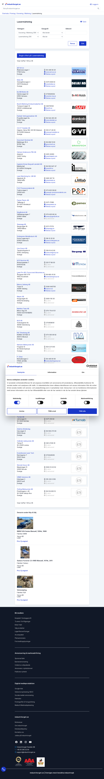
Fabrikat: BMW (22, 534)
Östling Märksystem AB (25, 489)
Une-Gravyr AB (22, 248)
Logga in (94, 4)
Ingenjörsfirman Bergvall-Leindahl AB (29, 164)
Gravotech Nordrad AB (25, 140)
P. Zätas (20, 357)
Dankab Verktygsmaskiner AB (27, 116)
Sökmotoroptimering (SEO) (24, 692)
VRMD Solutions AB (23, 477)
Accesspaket (19, 635)
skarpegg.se (49, 228)
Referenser (18, 722)
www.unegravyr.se (51, 252)
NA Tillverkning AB (23, 333)
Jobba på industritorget (23, 735)
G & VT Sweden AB (23, 128)
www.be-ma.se (50, 96)
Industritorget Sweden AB (25, 747)
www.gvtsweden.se (51, 132)
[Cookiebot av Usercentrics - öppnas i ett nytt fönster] (88, 366)
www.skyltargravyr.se (52, 361)
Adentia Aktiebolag (23, 429)
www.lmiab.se (49, 180)
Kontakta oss (19, 732)
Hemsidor (18, 698)
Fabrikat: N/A (21, 592)
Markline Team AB (23, 308)
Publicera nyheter (21, 672)
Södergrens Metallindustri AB (27, 236)
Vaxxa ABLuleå (20, 537)
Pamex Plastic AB (23, 200)
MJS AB (19, 320)
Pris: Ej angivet (22, 541)
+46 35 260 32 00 (22, 749)
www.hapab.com (50, 156)
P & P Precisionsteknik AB (25, 188)
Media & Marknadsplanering (24, 705)
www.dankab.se (50, 120)
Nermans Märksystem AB (25, 345)
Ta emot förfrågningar (22, 621)
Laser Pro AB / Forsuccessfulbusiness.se (30, 272)
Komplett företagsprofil (23, 618)
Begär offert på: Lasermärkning (31, 55)
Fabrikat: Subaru (22, 563)
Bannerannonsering (21, 662)
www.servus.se (50, 72)
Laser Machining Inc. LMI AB (26, 176)
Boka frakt (18, 625)
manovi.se (48, 289)
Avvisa (21, 411)
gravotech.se (49, 144)
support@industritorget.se (25, 752)
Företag (12, 13)
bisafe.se (48, 108)
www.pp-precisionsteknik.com (55, 192)
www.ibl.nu (48, 168)
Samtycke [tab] (21, 372)
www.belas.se (49, 84)
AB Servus (20, 68)
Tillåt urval (52, 411)
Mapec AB (20, 296)
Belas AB (20, 80)
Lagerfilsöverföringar (22, 631)
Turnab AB (20, 417)
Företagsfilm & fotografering (25, 702)
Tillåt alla (82, 411)
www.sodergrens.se (51, 240)
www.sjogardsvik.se (51, 216)
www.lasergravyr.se (51, 276)
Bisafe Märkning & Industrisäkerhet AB (30, 104)
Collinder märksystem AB (25, 441)
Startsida (5, 13)
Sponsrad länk (20, 658)
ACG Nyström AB (23, 260)
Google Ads (19, 688)
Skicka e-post (49, 74)
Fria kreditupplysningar (22, 641)
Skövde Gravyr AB (23, 465)
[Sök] (98, 8)
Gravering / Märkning (24, 13)
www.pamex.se (50, 204)
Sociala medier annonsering (24, 695)
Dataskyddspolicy (21, 729)
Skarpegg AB (21, 224)
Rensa (72, 43)
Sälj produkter (19, 628)
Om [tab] (83, 372)
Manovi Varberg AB (23, 284)
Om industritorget (21, 725)
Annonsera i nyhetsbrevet (23, 668)
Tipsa (83, 22)
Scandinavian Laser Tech (25, 453)
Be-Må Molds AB (22, 92)
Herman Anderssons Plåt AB (26, 152)
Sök (82, 43)
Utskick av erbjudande (22, 665)
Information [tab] (52, 372)
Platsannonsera (20, 638)
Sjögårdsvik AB (22, 212)
